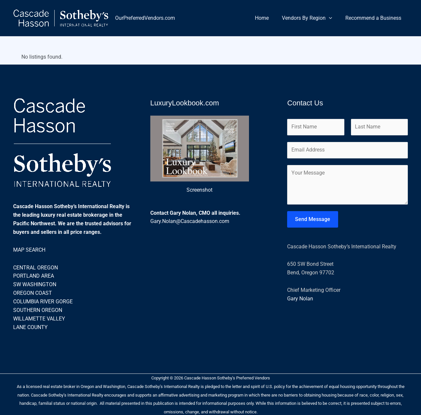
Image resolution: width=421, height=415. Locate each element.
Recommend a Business (375, 18)
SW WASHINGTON (34, 284)
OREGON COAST (32, 292)
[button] (333, 18)
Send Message (312, 220)
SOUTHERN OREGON (37, 309)
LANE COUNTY (30, 326)
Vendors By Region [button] (311, 18)
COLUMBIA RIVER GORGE (43, 301)
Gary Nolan (300, 299)
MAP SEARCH (29, 249)
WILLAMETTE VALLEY (39, 318)
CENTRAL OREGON (35, 267)
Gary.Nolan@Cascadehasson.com (189, 221)
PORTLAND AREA (33, 275)
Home (268, 18)
